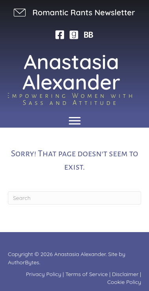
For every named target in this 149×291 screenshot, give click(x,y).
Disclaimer (125, 274)
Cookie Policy (124, 282)
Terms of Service (86, 274)
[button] (73, 12)
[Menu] (75, 121)
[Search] (74, 198)
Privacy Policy (43, 274)
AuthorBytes (23, 262)
